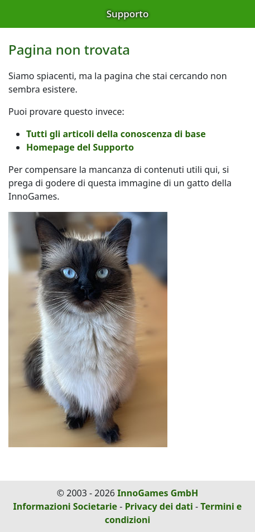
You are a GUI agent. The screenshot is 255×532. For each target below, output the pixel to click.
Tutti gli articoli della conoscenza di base (116, 134)
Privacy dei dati (159, 506)
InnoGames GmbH (157, 493)
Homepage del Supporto (80, 147)
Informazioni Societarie (65, 506)
